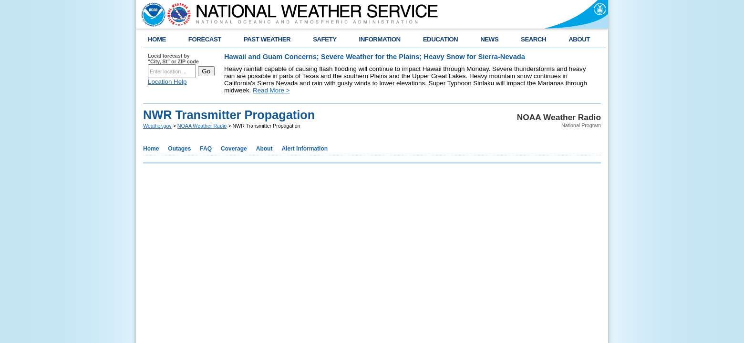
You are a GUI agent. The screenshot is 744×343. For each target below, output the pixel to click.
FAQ (206, 148)
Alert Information (304, 148)
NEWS (489, 39)
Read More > (271, 90)
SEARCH (533, 39)
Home (151, 148)
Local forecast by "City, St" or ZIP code (173, 58)
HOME (157, 39)
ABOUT (579, 39)
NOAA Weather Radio (202, 126)
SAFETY (324, 39)
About (264, 148)
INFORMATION (380, 39)
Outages (179, 148)
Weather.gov (157, 126)
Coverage (234, 148)
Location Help (167, 81)
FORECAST (204, 39)
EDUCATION (440, 39)
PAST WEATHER (267, 39)
